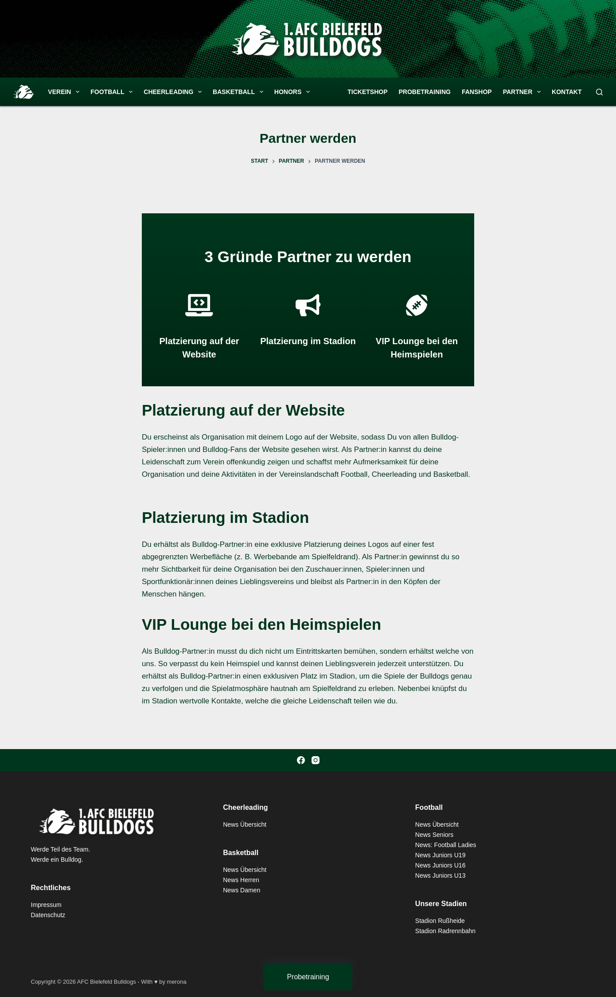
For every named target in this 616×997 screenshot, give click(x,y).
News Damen (241, 890)
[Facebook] (301, 760)
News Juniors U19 (440, 855)
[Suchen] (599, 92)
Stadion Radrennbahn (445, 930)
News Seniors (434, 834)
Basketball (240, 91)
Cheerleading (174, 91)
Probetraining (425, 91)
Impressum (46, 904)
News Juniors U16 (440, 865)
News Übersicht (244, 824)
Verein (65, 91)
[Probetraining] (308, 977)
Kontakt (566, 91)
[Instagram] (316, 760)
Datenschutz (48, 914)
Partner (523, 91)
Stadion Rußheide (440, 920)
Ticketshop (367, 91)
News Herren (241, 879)
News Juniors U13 (440, 875)
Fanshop (477, 91)
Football (113, 91)
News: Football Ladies (445, 844)
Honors (293, 91)
